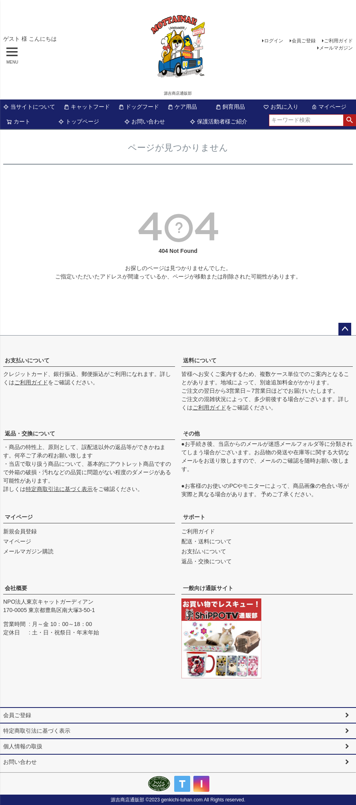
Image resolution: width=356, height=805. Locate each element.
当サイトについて (29, 106)
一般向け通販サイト (208, 588)
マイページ (328, 106)
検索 (349, 120)
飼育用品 (230, 106)
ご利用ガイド (338, 41)
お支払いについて (27, 360)
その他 (191, 433)
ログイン (273, 41)
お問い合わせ (144, 121)
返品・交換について (30, 433)
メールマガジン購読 (28, 551)
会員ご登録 (304, 41)
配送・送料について (206, 541)
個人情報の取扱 (22, 746)
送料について (200, 360)
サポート (194, 517)
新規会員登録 (20, 531)
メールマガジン (336, 48)
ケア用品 (182, 106)
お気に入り (280, 106)
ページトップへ (344, 329)
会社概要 (16, 588)
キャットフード (87, 106)
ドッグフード (138, 106)
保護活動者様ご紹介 (218, 121)
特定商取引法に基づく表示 (59, 489)
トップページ (78, 121)
